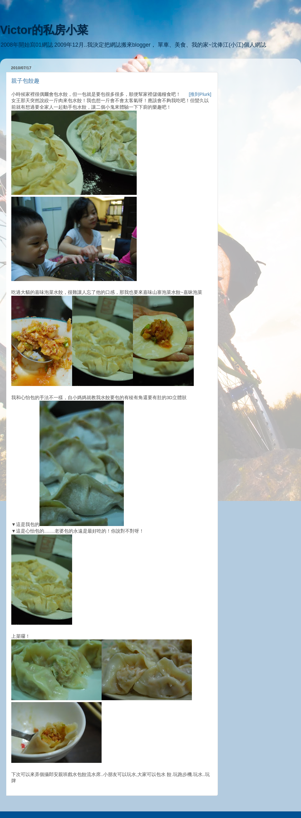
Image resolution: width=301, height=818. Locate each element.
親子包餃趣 (25, 81)
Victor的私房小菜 (44, 29)
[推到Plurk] (200, 94)
